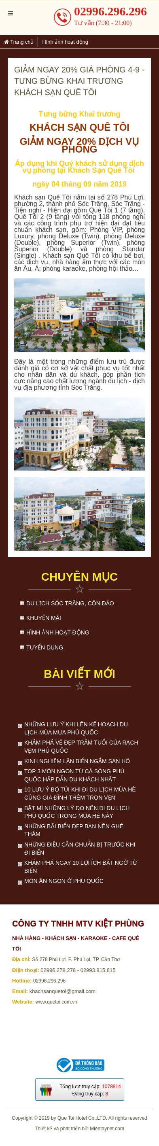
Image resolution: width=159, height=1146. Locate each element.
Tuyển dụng (44, 647)
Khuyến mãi (43, 618)
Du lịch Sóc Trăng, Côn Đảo (70, 603)
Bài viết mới (79, 674)
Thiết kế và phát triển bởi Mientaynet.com (79, 1128)
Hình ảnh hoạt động (57, 632)
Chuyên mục (79, 577)
